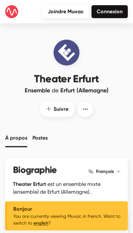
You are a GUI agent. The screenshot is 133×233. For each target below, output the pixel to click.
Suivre (57, 108)
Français (104, 170)
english (40, 223)
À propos (16, 136)
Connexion (110, 11)
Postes (40, 136)
